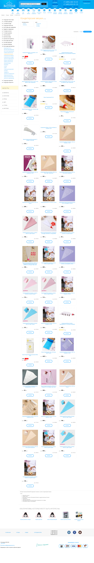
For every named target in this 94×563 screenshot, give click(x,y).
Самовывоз (55, 4)
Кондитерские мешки (8, 54)
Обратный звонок (67, 6)
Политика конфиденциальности (7, 554)
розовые (38, 26)
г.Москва (55, 2)
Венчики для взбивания (9, 49)
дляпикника (28, 12)
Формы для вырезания (9, 76)
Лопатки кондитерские (9, 58)
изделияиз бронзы (65, 12)
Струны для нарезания (9, 69)
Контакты (76, 6)
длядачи (23, 12)
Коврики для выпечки (8, 52)
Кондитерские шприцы (9, 55)
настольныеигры (39, 12)
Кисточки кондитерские (9, 51)
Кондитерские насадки (9, 57)
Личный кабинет (87, 1)
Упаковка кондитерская (9, 73)
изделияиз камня (55, 12)
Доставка (55, 1)
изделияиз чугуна (71, 12)
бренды (76, 12)
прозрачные (38, 23)
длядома (13, 12)
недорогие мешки (28, 5)
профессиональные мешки (79, 529)
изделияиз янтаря (60, 12)
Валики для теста (7, 48)
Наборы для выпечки (8, 61)
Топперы (6, 70)
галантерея (49, 12)
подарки (81, 12)
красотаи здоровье (34, 12)
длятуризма (18, 12)
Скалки (5, 66)
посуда (44, 12)
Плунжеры (6, 64)
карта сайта (3, 552)
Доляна (24, 23)
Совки (5, 67)
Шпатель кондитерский (9, 78)
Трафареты (6, 72)
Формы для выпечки (8, 75)
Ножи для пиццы (7, 63)
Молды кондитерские (8, 60)
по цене (81, 31)
